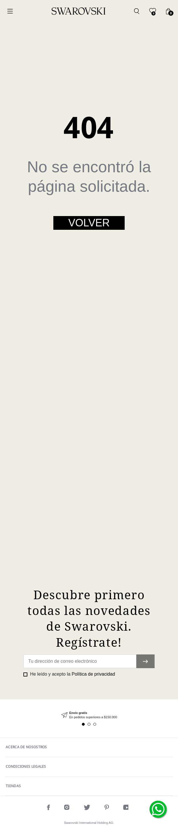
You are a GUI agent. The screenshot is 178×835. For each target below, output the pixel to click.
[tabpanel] (89, 715)
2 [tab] (89, 724)
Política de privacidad (93, 674)
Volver (89, 223)
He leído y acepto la (72, 674)
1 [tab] (83, 724)
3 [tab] (94, 724)
